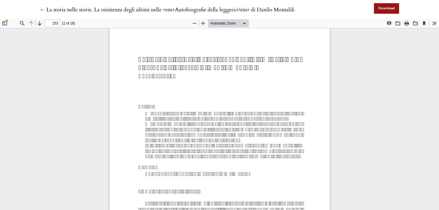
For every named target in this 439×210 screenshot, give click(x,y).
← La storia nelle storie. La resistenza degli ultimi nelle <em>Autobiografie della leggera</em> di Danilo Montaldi (167, 9)
